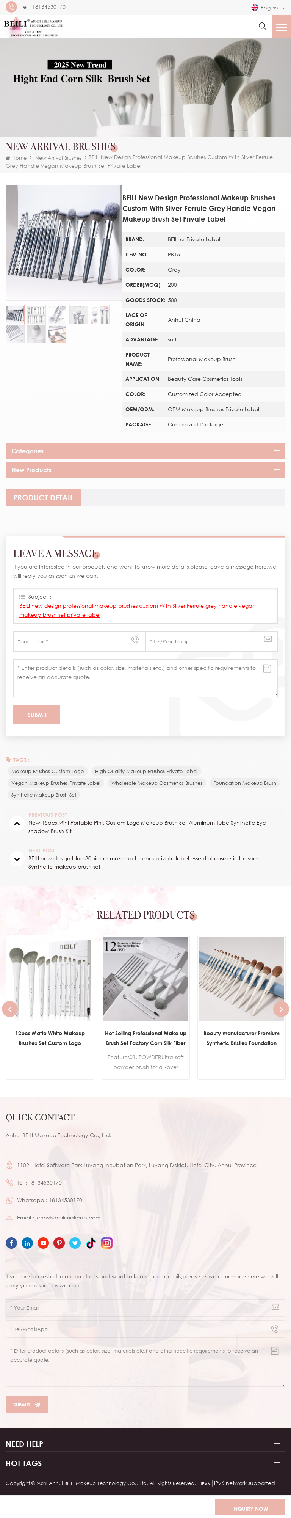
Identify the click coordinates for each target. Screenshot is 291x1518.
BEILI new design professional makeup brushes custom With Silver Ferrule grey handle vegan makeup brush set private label (137, 610)
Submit (27, 1405)
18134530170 (49, 7)
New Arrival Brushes (58, 158)
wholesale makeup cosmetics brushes (156, 783)
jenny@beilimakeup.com (68, 1217)
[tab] (43, 497)
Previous (10, 1009)
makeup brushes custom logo (47, 771)
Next (281, 1009)
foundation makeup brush (244, 783)
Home (16, 158)
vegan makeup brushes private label (55, 783)
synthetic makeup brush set (43, 795)
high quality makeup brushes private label (146, 771)
